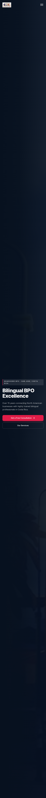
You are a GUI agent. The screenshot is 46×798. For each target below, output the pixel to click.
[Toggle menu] (42, 5)
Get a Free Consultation (23, 418)
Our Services (23, 425)
